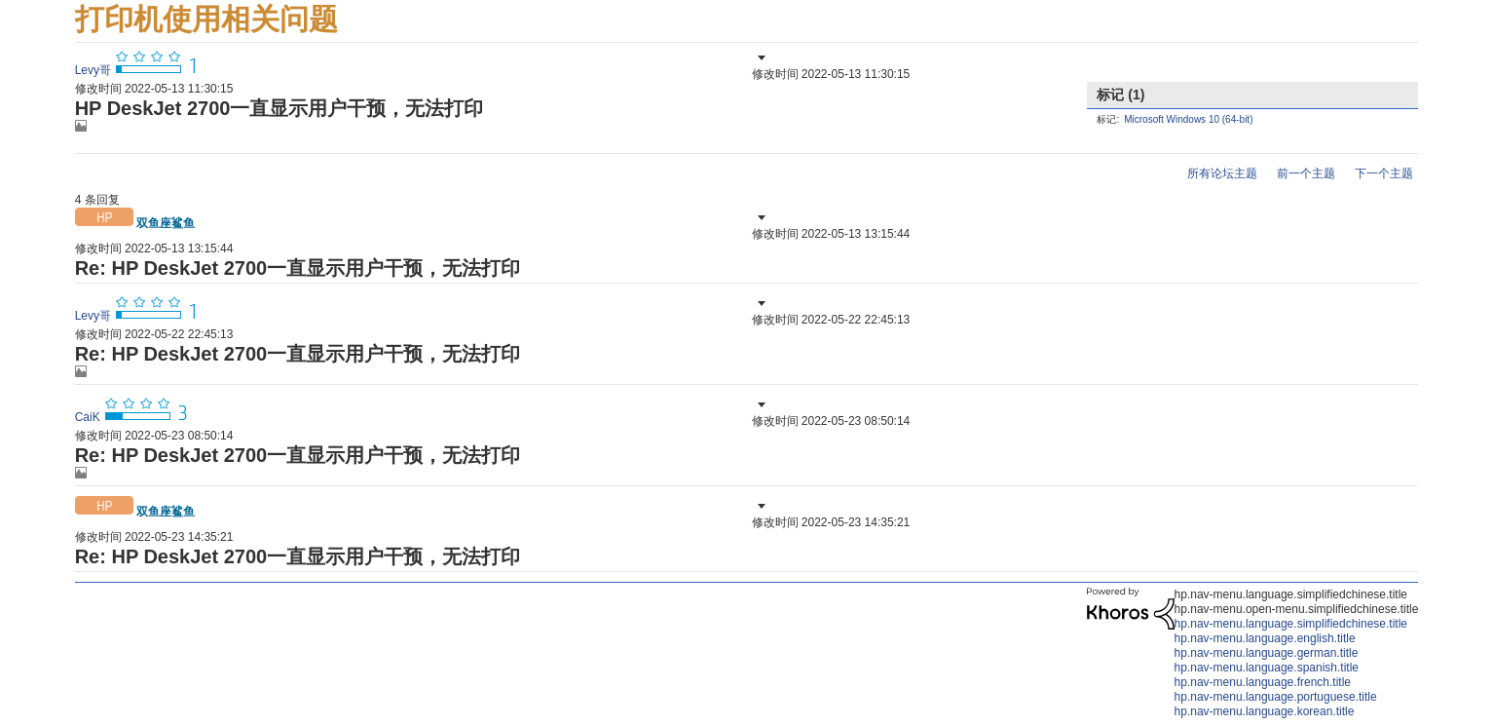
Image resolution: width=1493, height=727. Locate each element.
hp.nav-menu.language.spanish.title (1267, 667)
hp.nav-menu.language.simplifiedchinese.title (1291, 624)
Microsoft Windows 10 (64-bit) (1188, 119)
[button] (759, 57)
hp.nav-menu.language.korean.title (1265, 711)
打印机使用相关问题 (206, 19)
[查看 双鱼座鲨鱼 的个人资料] (165, 223)
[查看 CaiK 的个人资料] (87, 417)
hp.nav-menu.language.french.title (1263, 682)
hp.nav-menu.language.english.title (1265, 638)
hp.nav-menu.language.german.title (1267, 653)
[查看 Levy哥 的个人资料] (93, 70)
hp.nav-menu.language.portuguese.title (1276, 697)
